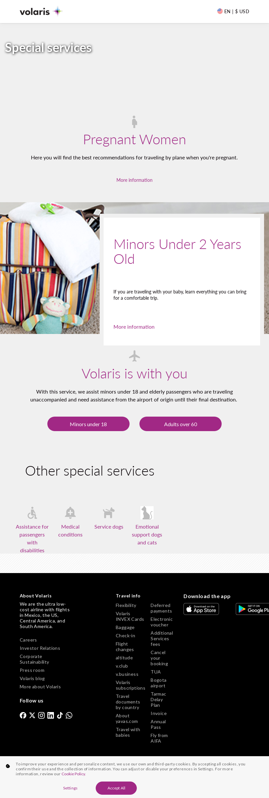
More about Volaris (40, 686)
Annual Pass (158, 724)
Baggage (125, 627)
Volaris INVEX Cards (130, 616)
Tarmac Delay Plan (158, 699)
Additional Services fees (162, 638)
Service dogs (108, 526)
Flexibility (126, 605)
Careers (28, 640)
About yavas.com (127, 718)
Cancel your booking (159, 657)
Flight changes (125, 646)
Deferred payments (161, 608)
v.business (127, 674)
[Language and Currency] (233, 11)
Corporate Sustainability (34, 659)
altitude (124, 657)
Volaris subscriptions (130, 685)
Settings (70, 787)
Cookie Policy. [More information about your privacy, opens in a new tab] (73, 773)
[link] (23, 715)
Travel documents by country (128, 701)
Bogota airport (158, 682)
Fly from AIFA (159, 738)
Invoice (159, 713)
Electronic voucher (162, 621)
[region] (134, 777)
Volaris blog (32, 678)
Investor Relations (40, 648)
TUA (156, 671)
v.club (122, 666)
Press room (32, 670)
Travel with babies (128, 732)
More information (134, 180)
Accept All (116, 787)
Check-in (125, 635)
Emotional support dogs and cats (147, 534)
